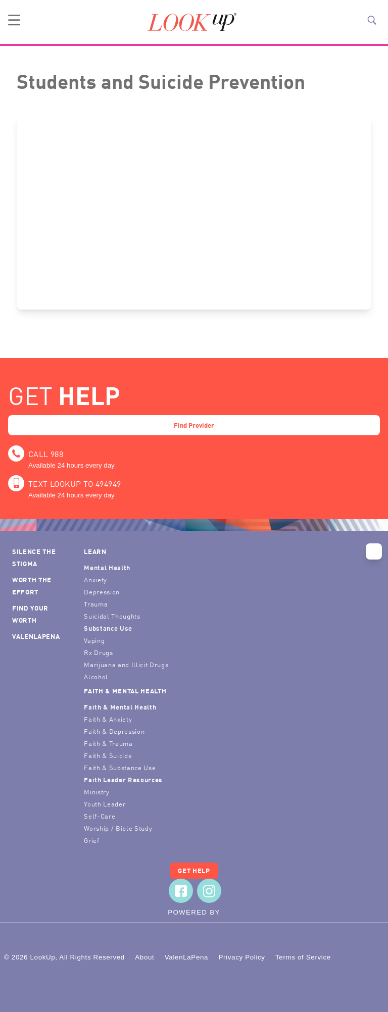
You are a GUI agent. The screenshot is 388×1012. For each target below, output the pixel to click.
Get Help (194, 870)
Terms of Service (303, 957)
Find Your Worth (30, 614)
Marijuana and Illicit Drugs (126, 664)
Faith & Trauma (108, 743)
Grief (91, 840)
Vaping (94, 640)
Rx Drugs (98, 652)
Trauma (96, 604)
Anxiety (95, 579)
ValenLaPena (36, 636)
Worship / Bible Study (118, 828)
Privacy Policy (241, 957)
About (144, 957)
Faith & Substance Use (120, 767)
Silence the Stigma (34, 557)
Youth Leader (104, 803)
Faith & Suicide (108, 755)
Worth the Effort (32, 585)
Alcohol (96, 676)
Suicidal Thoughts (112, 616)
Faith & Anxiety (108, 719)
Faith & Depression (114, 731)
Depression (102, 591)
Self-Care (99, 816)
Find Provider (194, 425)
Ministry (96, 791)
